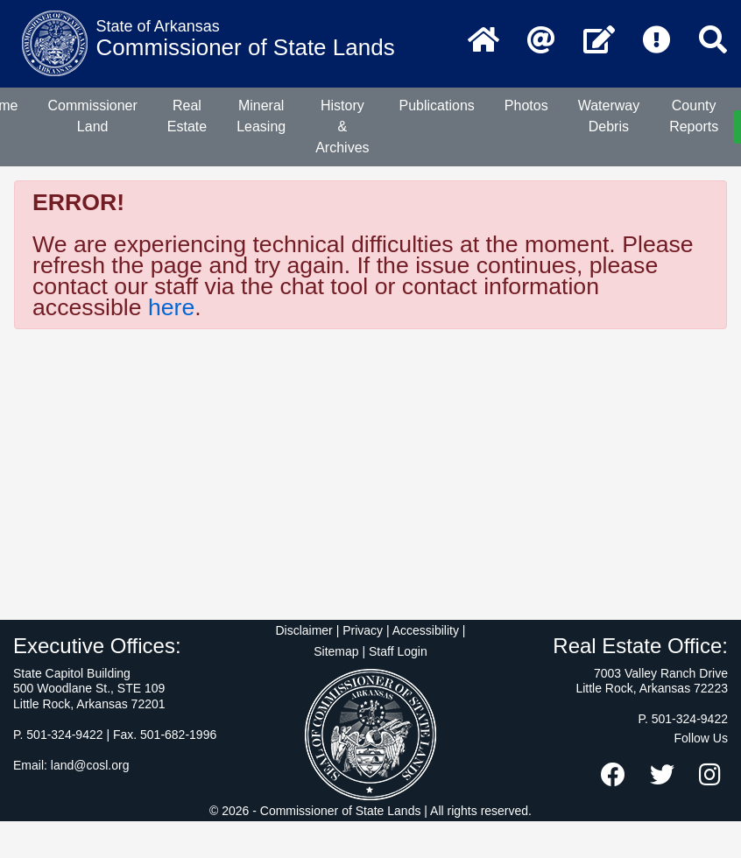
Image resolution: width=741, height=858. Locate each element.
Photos (526, 105)
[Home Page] (483, 40)
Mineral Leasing (261, 116)
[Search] (713, 40)
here (171, 307)
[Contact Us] (599, 40)
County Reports (693, 116)
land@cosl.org (90, 765)
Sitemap (336, 651)
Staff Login (398, 651)
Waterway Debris (609, 116)
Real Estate (187, 116)
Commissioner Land (93, 116)
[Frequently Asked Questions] (657, 40)
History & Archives (342, 126)
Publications (437, 105)
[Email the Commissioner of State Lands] (541, 40)
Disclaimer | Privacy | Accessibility (367, 630)
